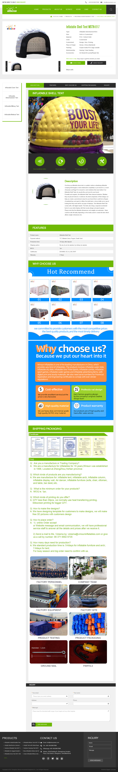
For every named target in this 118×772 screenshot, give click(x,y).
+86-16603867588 (55, 748)
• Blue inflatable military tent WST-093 (31, 751)
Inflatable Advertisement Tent (84, 16)
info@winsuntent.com (110, 2)
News (78, 9)
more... (6, 757)
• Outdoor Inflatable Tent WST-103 (12, 748)
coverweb (113, 769)
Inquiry (106, 85)
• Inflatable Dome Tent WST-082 (12, 753)
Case (86, 9)
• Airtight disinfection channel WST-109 (12, 745)
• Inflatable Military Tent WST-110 (31, 742)
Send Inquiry (21, 2)
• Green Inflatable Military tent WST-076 (31, 753)
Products (46, 9)
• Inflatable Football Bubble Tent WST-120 (12, 742)
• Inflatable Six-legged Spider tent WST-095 (12, 751)
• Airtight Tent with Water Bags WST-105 (31, 745)
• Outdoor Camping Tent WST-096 (31, 748)
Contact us (97, 9)
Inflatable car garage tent (106, 16)
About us (58, 9)
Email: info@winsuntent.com (51, 742)
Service (69, 9)
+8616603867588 (93, 2)
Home (36, 9)
